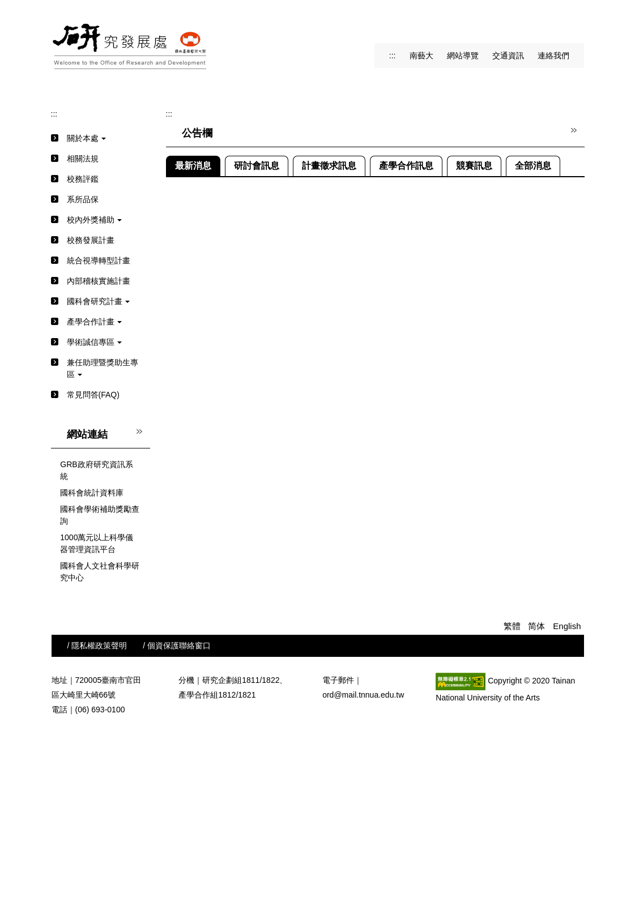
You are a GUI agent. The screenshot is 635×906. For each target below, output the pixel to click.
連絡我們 (553, 55)
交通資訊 (508, 55)
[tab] (283, 237)
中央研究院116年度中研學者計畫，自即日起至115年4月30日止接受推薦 (352, 388)
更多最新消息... (559, 610)
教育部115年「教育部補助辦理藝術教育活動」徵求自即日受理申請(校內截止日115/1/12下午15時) (397, 571)
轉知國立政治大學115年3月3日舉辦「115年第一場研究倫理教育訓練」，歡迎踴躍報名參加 (385, 490)
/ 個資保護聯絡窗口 (177, 818)
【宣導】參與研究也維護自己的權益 (288, 551)
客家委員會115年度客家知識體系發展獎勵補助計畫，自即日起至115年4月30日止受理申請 (384, 368)
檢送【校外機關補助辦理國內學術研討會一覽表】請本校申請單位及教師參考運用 (368, 408)
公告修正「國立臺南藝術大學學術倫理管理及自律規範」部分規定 (340, 510)
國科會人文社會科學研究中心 (99, 744)
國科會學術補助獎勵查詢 (99, 688)
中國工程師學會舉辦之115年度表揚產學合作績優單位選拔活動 (335, 449)
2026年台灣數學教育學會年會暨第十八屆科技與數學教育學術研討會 (345, 429)
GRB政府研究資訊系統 (96, 643)
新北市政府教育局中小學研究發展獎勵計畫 (300, 470)
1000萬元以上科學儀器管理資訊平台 (96, 716)
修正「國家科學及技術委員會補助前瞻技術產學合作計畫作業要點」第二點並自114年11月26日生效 (399, 592)
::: (392, 55)
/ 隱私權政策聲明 (97, 818)
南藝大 (421, 55)
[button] (68, 171)
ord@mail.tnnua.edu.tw (363, 868)
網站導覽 (463, 55)
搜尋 (573, 23)
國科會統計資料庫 (91, 665)
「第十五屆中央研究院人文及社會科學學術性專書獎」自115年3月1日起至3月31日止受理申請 (389, 531)
